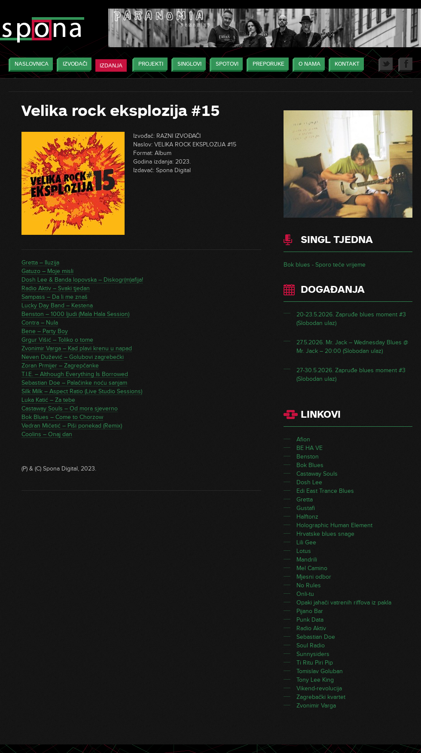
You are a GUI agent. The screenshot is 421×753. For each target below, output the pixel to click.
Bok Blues (309, 465)
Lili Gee (306, 542)
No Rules (308, 585)
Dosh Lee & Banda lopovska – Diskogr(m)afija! (82, 279)
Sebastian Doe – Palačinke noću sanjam (74, 383)
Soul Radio (310, 645)
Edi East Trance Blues (325, 491)
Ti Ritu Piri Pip (314, 662)
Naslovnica (29, 65)
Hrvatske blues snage (325, 534)
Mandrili (306, 559)
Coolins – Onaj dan (46, 434)
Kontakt (345, 65)
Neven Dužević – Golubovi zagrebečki (72, 357)
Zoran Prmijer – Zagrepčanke (60, 365)
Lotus (303, 551)
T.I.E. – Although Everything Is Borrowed (74, 374)
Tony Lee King (315, 680)
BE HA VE (309, 448)
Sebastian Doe (315, 637)
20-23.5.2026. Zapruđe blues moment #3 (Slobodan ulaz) (351, 318)
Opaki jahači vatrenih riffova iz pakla (343, 602)
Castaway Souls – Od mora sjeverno (69, 408)
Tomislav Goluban (319, 671)
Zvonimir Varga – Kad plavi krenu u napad (76, 348)
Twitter (385, 65)
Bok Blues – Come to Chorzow (62, 417)
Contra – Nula (39, 322)
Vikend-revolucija (319, 688)
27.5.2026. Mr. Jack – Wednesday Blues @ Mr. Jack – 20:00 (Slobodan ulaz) (352, 346)
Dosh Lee (309, 482)
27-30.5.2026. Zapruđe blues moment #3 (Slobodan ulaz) (351, 374)
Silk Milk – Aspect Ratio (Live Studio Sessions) (81, 391)
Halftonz (307, 516)
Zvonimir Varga (316, 705)
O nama (307, 65)
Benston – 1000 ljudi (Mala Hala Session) (75, 314)
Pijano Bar (309, 611)
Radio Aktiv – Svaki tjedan (55, 288)
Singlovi (187, 65)
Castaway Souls (317, 474)
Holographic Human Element (334, 525)
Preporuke (266, 65)
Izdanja (111, 66)
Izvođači (72, 65)
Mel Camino (311, 568)
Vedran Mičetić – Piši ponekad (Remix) (71, 425)
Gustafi (305, 508)
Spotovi (224, 65)
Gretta (304, 499)
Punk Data (309, 619)
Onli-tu (305, 594)
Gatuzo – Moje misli (47, 271)
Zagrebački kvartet (320, 697)
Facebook (405, 65)
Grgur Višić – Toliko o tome (57, 340)
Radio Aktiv (311, 628)
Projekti (148, 65)
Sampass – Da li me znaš (54, 297)
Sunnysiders (312, 654)
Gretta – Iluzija (40, 262)
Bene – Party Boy (44, 331)
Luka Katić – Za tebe (48, 400)
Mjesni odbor (313, 577)
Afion (303, 439)
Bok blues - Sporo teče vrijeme (325, 264)
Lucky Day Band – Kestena (57, 305)
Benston (307, 456)
